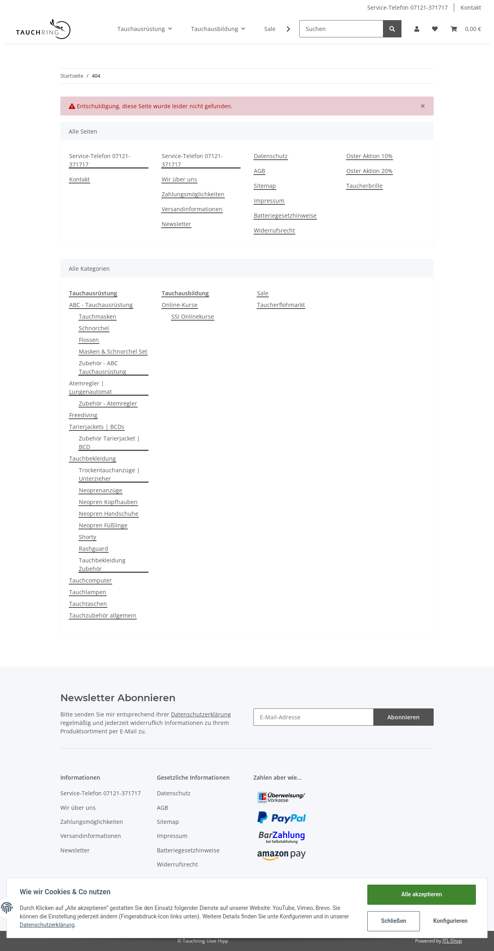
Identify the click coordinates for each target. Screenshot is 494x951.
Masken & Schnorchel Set (113, 351)
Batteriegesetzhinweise (285, 215)
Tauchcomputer (90, 580)
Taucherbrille (364, 185)
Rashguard (93, 548)
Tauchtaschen (88, 603)
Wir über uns (179, 179)
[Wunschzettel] (435, 29)
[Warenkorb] (466, 29)
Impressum (269, 200)
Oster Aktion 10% (369, 156)
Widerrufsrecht (274, 230)
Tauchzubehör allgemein (102, 615)
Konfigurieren (450, 921)
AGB (259, 171)
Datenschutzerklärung (201, 714)
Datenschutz (271, 156)
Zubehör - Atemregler (108, 403)
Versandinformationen (192, 209)
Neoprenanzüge (100, 490)
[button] (417, 29)
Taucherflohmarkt (281, 305)
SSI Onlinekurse (192, 316)
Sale (262, 293)
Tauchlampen (87, 592)
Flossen (89, 340)
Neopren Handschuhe (108, 513)
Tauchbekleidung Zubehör (102, 564)
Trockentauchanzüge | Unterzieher (109, 474)
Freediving (83, 415)
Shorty (87, 537)
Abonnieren (403, 717)
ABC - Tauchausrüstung (101, 305)
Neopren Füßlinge (103, 525)
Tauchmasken (97, 316)
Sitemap (265, 185)
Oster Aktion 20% (369, 171)
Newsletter (176, 224)
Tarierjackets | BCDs (96, 426)
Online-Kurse (180, 305)
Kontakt (471, 7)
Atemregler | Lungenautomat (90, 387)
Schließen (393, 921)
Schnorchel (94, 328)
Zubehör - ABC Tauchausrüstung (102, 367)
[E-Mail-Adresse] (313, 717)
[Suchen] (341, 28)
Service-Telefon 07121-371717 (407, 7)
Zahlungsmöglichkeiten (193, 194)
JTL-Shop (452, 940)
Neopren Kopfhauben (108, 502)
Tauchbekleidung (92, 458)
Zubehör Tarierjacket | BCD (109, 442)
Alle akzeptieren (421, 894)
